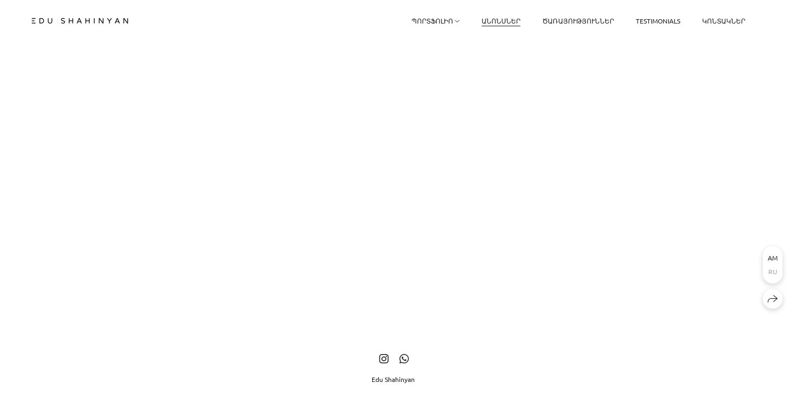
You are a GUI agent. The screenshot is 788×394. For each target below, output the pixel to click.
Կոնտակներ (723, 20)
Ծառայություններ (578, 20)
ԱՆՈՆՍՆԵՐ (501, 20)
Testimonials (658, 20)
